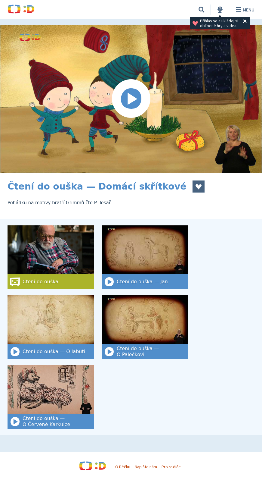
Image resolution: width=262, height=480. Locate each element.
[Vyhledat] (202, 9)
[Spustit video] (131, 99)
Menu (244, 9)
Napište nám (146, 466)
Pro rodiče (171, 466)
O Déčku (122, 466)
